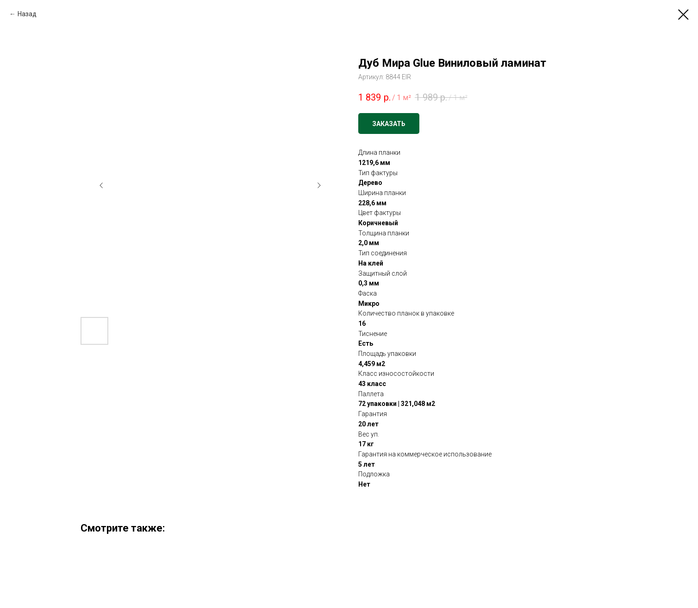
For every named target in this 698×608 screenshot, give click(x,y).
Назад (27, 14)
